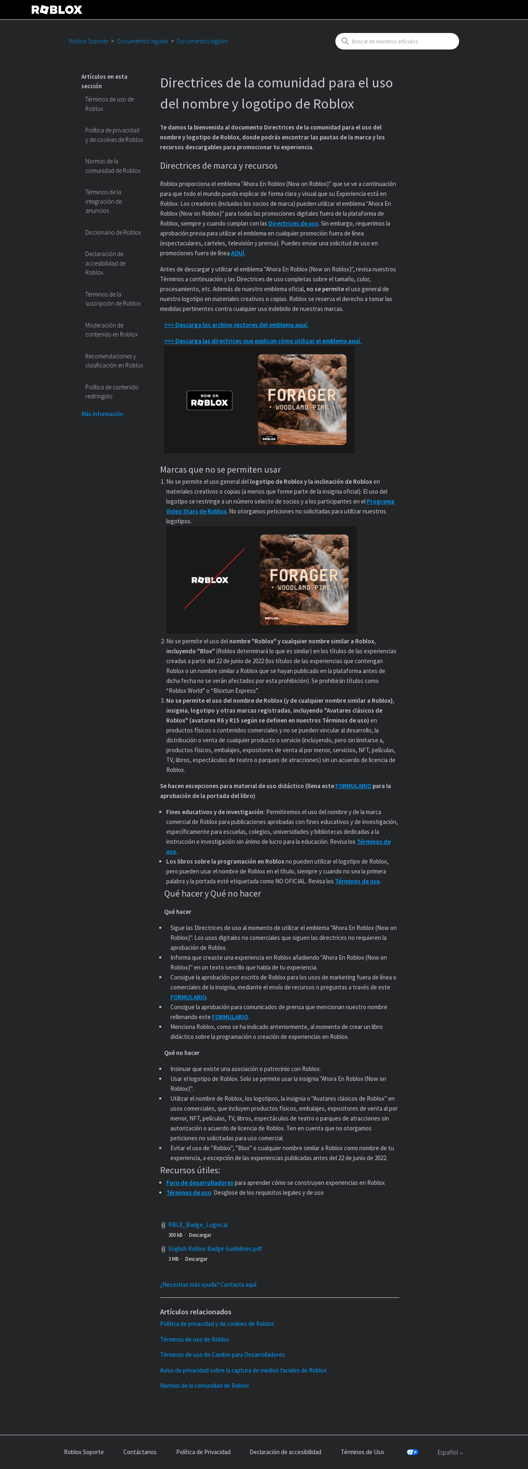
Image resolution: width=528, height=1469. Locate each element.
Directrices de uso (293, 223)
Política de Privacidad (203, 1452)
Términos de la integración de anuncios (103, 201)
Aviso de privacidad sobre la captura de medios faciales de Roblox (243, 1370)
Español (451, 1452)
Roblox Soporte (88, 41)
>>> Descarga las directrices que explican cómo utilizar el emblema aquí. (263, 341)
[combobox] (397, 41)
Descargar (200, 1234)
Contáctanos (140, 1452)
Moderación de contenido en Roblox (111, 330)
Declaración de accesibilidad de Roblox (105, 263)
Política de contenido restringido (112, 391)
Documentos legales (142, 41)
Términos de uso (357, 881)
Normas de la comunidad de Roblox (113, 165)
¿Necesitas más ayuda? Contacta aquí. (208, 1284)
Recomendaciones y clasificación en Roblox (114, 361)
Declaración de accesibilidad (285, 1452)
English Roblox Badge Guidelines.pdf (215, 1248)
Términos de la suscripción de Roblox (113, 299)
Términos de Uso (362, 1452)
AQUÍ (237, 253)
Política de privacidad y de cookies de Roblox (114, 135)
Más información (102, 414)
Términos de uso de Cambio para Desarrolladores (222, 1354)
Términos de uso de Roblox (109, 104)
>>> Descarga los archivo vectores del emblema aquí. (236, 325)
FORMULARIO (353, 786)
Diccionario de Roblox (113, 232)
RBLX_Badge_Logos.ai (198, 1225)
